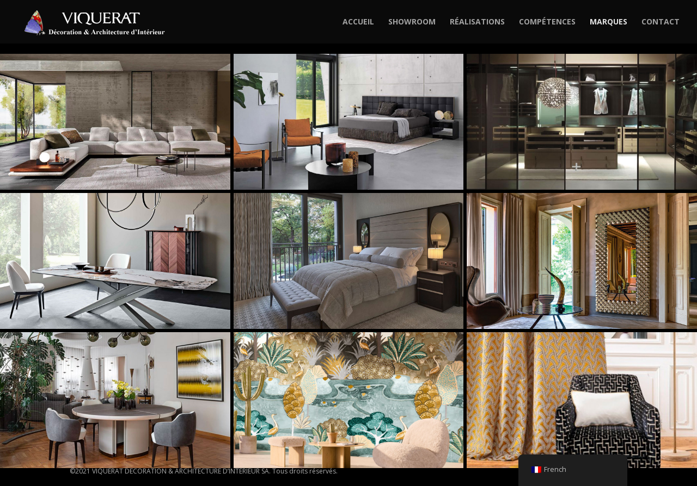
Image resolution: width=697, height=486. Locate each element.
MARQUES (608, 22)
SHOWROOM (412, 22)
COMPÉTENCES (547, 22)
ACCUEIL (358, 22)
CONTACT (660, 22)
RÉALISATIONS (477, 22)
